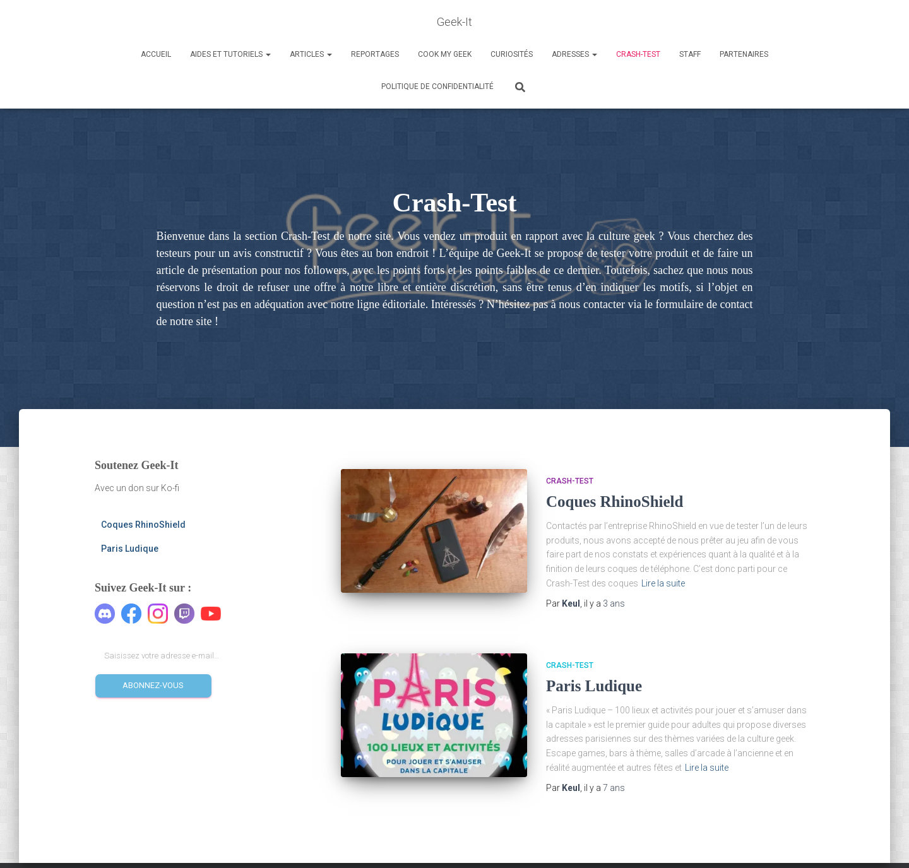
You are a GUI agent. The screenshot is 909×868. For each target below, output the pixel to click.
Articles (311, 54)
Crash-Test (638, 54)
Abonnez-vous (153, 685)
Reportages (375, 54)
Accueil (156, 54)
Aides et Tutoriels (230, 54)
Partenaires (744, 54)
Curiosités (511, 54)
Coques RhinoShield (143, 525)
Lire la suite (663, 583)
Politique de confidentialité (437, 86)
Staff (690, 54)
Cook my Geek (445, 54)
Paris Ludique (129, 549)
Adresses (574, 54)
